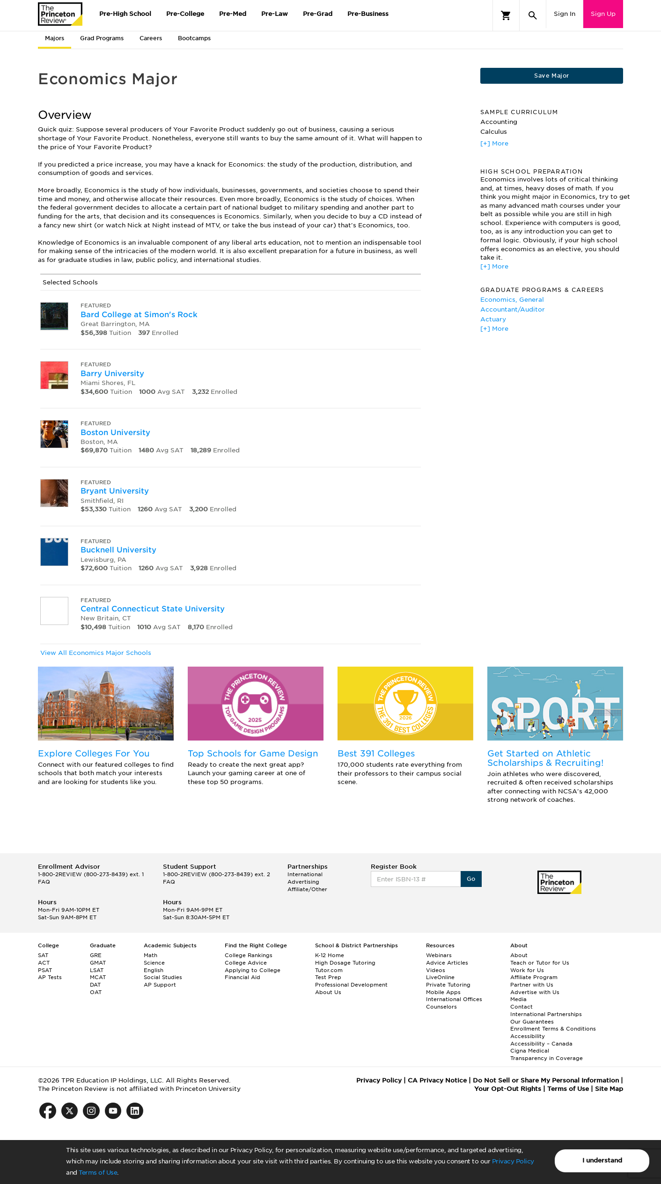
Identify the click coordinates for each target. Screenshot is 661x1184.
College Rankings (248, 955)
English (153, 970)
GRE (96, 955)
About (519, 955)
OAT (96, 992)
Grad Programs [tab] (102, 38)
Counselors (441, 1006)
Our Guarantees (532, 1021)
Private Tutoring (448, 984)
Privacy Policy (513, 1161)
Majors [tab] (54, 38)
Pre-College (185, 13)
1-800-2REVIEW (91, 874)
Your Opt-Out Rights (507, 1088)
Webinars (439, 955)
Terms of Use (98, 1172)
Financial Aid (242, 977)
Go (471, 878)
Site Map (609, 1088)
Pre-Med (232, 13)
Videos (435, 970)
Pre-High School (125, 13)
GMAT (98, 962)
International (305, 874)
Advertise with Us (534, 992)
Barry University (112, 373)
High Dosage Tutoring (345, 962)
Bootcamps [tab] (194, 38)
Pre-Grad (317, 13)
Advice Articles (447, 962)
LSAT (96, 970)
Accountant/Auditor (512, 309)
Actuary (493, 319)
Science (154, 962)
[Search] (533, 15)
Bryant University (115, 491)
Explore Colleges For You (94, 753)
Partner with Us (531, 984)
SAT (43, 955)
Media (518, 999)
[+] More (494, 143)
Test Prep (328, 977)
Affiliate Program (534, 977)
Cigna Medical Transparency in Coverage (546, 1054)
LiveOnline (440, 977)
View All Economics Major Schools (95, 652)
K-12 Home (329, 955)
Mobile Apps (443, 992)
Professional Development (351, 984)
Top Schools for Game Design (253, 753)
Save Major (551, 75)
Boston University (115, 432)
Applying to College (252, 970)
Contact (521, 1006)
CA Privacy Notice (437, 1080)
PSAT (45, 970)
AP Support (160, 984)
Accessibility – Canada (541, 1043)
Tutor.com (329, 970)
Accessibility (527, 1036)
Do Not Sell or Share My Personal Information (546, 1080)
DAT (95, 984)
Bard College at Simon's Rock (139, 314)
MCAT (98, 977)
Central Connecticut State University (153, 608)
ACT (44, 962)
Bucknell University (118, 549)
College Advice (246, 962)
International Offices (454, 999)
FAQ (44, 882)
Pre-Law (274, 13)
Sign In (564, 13)
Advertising (303, 882)
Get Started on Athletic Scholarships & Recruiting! (545, 758)
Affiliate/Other (307, 889)
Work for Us (527, 970)
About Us (328, 992)
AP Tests (50, 977)
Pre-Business (368, 13)
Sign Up (603, 13)
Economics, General (512, 299)
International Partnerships (546, 1014)
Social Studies (163, 977)
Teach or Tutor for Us (539, 962)
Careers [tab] (151, 38)
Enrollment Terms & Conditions (553, 1028)
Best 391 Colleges (376, 753)
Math (150, 955)
